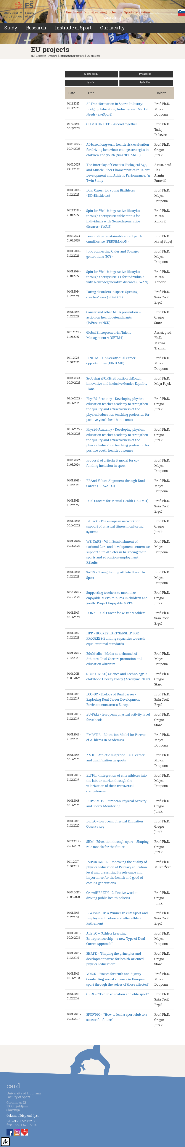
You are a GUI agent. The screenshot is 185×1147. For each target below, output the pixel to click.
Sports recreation (137, 12)
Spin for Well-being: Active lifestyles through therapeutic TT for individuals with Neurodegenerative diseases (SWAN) (117, 277)
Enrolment (74, 12)
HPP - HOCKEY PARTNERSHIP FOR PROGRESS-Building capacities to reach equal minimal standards (115, 638)
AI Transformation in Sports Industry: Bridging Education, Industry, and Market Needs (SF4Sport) (117, 109)
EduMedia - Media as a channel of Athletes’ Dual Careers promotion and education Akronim (114, 659)
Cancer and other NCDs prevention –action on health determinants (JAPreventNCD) (113, 317)
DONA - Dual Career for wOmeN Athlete (115, 613)
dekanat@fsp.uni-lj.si (22, 1115)
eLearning (99, 12)
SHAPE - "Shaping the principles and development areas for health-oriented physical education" (115, 958)
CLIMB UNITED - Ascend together (111, 124)
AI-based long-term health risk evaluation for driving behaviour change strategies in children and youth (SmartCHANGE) (117, 149)
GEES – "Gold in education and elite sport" (117, 994)
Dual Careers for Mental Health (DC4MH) (117, 501)
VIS (86, 12)
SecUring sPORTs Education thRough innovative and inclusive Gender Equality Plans (116, 383)
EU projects (93, 55)
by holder (145, 82)
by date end (145, 73)
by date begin (91, 73)
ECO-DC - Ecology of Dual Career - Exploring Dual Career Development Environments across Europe (113, 699)
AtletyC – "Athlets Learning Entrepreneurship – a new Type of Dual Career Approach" (115, 938)
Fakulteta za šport (22, 10)
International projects (72, 55)
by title (90, 82)
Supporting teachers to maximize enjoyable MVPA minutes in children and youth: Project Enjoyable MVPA (117, 597)
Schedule (115, 12)
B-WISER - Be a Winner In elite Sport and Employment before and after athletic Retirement (117, 918)
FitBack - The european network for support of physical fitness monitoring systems (114, 526)
